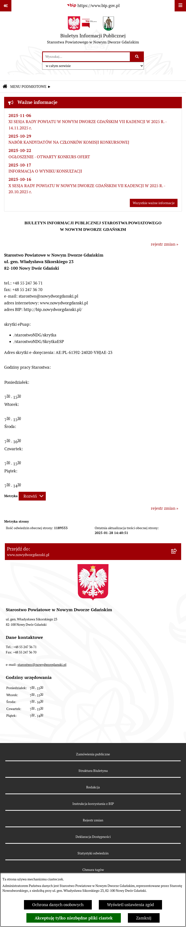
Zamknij (143, 918)
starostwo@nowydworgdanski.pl (41, 664)
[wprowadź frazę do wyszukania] (86, 56)
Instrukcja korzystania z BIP (93, 804)
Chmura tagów (93, 870)
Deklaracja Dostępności (93, 837)
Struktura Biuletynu (93, 770)
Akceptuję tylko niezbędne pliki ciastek (74, 918)
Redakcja (93, 787)
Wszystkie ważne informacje (154, 203)
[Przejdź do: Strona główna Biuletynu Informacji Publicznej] (4, 87)
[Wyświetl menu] (180, 5)
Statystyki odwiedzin (93, 853)
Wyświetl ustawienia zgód (130, 904)
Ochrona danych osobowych (58, 904)
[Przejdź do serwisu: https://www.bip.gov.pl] (93, 5)
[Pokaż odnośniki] (5, 5)
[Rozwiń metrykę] (32, 496)
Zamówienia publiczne (93, 754)
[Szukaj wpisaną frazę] (137, 56)
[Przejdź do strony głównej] (93, 31)
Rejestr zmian (93, 820)
